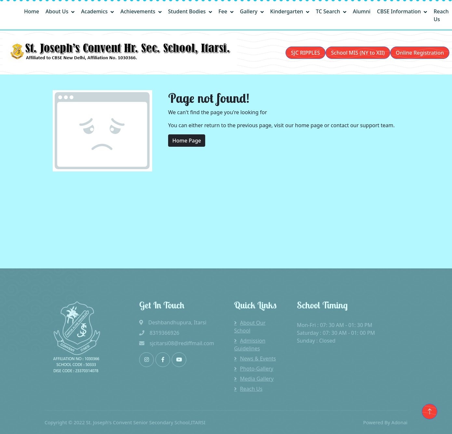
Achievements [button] (138, 11)
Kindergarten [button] (287, 11)
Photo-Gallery (256, 368)
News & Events (258, 358)
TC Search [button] (328, 11)
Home (31, 11)
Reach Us (440, 15)
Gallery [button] (249, 11)
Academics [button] (95, 11)
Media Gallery (256, 378)
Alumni (361, 11)
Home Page (186, 140)
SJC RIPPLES (305, 52)
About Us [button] (58, 11)
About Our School (250, 326)
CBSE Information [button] (399, 11)
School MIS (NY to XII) (358, 52)
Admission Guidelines (249, 344)
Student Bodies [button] (187, 11)
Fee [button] (224, 11)
